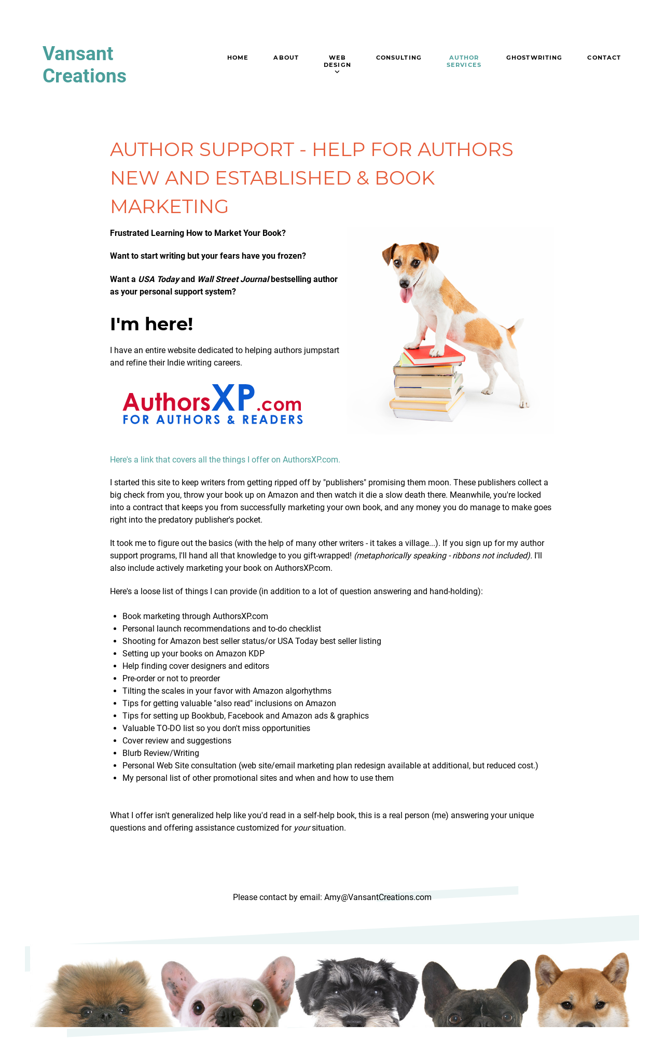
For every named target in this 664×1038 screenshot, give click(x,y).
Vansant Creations (85, 65)
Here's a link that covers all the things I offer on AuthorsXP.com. (225, 460)
